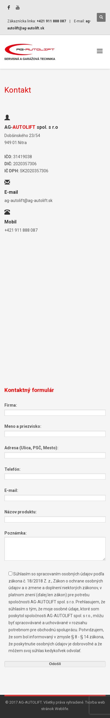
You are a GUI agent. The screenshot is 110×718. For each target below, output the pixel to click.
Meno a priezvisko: (55, 430)
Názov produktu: (55, 515)
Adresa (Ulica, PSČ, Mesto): (55, 451)
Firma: (55, 409)
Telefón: (55, 473)
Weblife (61, 709)
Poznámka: (55, 546)
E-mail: (55, 494)
